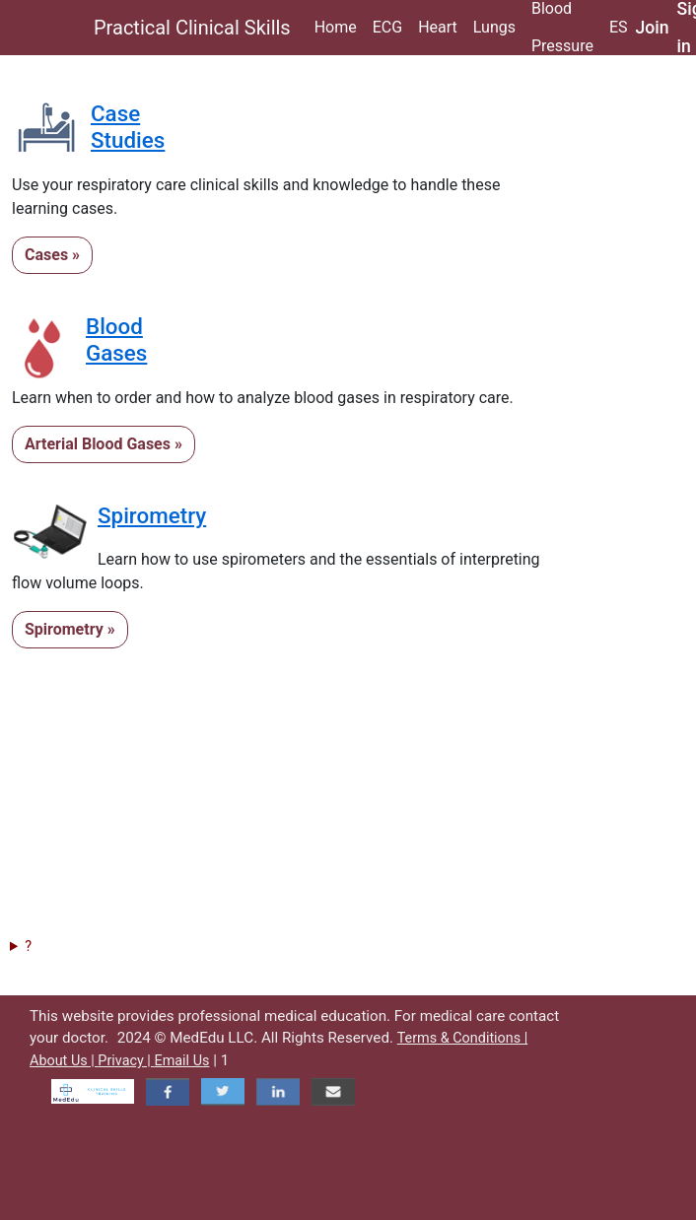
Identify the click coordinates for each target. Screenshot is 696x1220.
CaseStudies (128, 127)
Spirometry (152, 515)
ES (618, 27)
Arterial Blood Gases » (103, 444)
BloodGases (116, 339)
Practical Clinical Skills (192, 27)
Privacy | (126, 1060)
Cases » (52, 254)
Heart (437, 27)
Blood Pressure (562, 27)
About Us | (64, 1060)
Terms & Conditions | (462, 1038)
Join (652, 27)
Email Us (181, 1060)
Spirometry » (70, 629)
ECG (387, 27)
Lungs (494, 27)
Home (335, 27)
